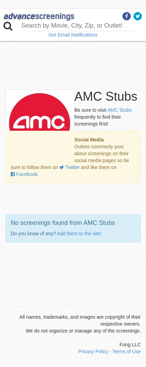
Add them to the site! (79, 233)
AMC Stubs (119, 110)
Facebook (24, 174)
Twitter (70, 167)
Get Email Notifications (73, 35)
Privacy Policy (93, 351)
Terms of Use (126, 351)
